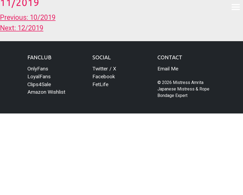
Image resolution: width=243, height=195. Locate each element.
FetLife (100, 84)
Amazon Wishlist (46, 92)
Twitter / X (104, 69)
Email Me (167, 69)
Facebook (103, 76)
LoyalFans (39, 76)
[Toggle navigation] (236, 7)
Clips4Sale (39, 84)
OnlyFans (37, 69)
